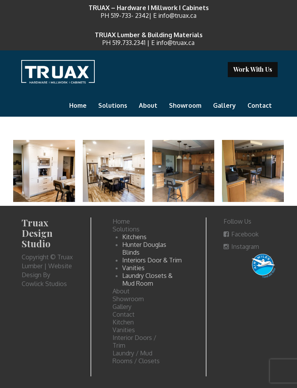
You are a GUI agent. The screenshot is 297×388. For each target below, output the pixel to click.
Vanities (133, 268)
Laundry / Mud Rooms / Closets (136, 357)
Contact (260, 105)
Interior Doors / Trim (134, 341)
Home (78, 105)
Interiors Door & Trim (152, 260)
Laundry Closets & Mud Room (147, 279)
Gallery (224, 105)
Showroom (185, 105)
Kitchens (134, 237)
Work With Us (252, 69)
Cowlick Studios (44, 284)
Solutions (112, 105)
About (148, 105)
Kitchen (123, 322)
